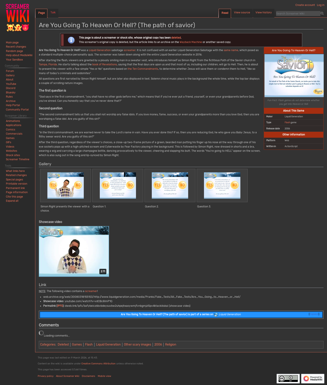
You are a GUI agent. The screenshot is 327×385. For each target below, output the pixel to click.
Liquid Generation (100, 50)
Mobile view (104, 376)
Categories (47, 344)
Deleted (63, 344)
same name (231, 50)
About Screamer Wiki (67, 376)
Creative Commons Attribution (98, 363)
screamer (130, 50)
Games (77, 344)
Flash (287, 122)
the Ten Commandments (143, 68)
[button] (74, 251)
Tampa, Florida (48, 64)
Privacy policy (46, 376)
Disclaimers (88, 376)
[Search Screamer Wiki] (298, 13)
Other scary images (137, 344)
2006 (158, 344)
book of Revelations (104, 64)
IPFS (60, 305)
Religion (170, 344)
